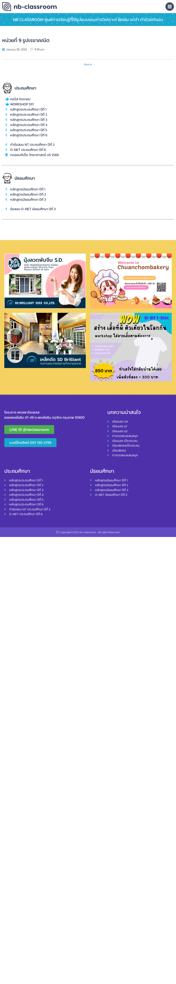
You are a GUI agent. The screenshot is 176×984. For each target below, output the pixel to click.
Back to (88, 64)
